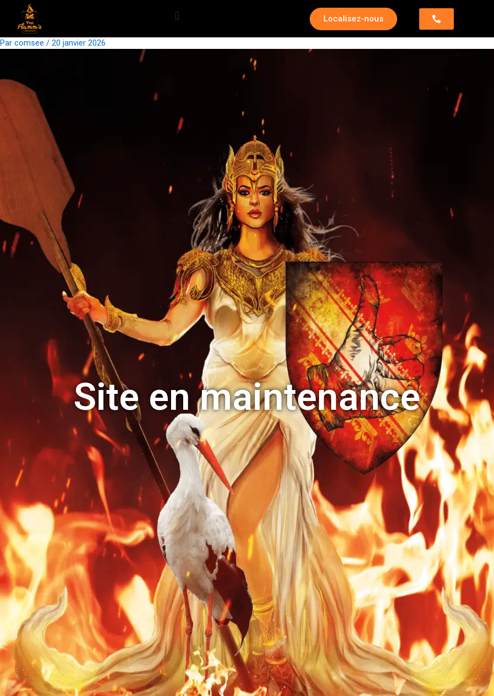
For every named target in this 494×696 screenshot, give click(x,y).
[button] (177, 16)
